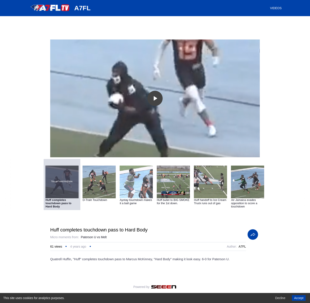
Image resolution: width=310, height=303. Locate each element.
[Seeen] (164, 287)
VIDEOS (276, 8)
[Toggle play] (155, 98)
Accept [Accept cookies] (298, 298)
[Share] (253, 234)
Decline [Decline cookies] (280, 298)
